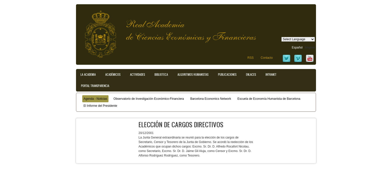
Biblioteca (161, 74)
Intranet (271, 74)
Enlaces (251, 74)
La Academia (88, 74)
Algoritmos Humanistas (193, 74)
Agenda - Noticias (95, 98)
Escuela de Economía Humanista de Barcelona (269, 98)
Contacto (267, 58)
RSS (251, 58)
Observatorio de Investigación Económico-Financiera (149, 98)
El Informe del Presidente (100, 106)
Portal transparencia (95, 86)
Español (297, 47)
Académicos (112, 74)
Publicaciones (227, 74)
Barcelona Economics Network (210, 98)
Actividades (137, 74)
